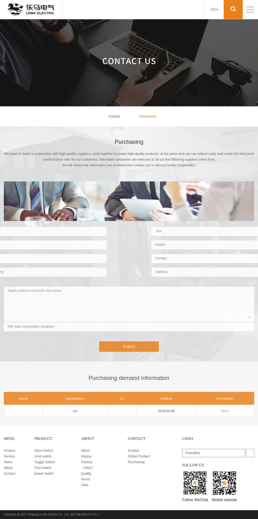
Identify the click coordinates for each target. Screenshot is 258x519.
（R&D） (88, 468)
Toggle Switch (44, 462)
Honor (85, 479)
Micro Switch (43, 450)
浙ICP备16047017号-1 (84, 514)
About (8, 468)
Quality (86, 473)
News (8, 462)
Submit (129, 351)
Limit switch (43, 456)
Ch (214, 9)
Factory (86, 462)
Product (9, 450)
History (86, 456)
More (225, 421)
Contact (114, 116)
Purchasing (147, 116)
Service (9, 456)
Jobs (84, 485)
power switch (44, 473)
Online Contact (139, 456)
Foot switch (42, 468)
